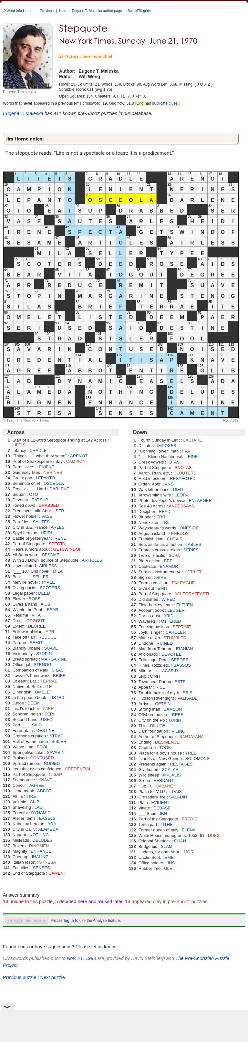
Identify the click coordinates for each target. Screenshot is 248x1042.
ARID (168, 615)
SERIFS (191, 549)
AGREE (36, 785)
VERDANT (164, 780)
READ (164, 511)
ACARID (170, 670)
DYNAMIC (41, 812)
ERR (160, 517)
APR (50, 631)
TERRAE (48, 681)
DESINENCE (167, 742)
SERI (49, 714)
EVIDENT (160, 802)
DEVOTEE (171, 654)
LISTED (57, 697)
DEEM (33, 703)
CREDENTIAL (78, 768)
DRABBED (49, 505)
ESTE (180, 681)
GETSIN (162, 703)
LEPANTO (45, 477)
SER (60, 510)
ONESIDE (189, 528)
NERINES (53, 472)
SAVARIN (56, 752)
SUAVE (51, 648)
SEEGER (180, 659)
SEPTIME (181, 626)
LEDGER (175, 610)
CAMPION (76, 461)
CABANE (164, 786)
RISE (160, 687)
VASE (46, 516)
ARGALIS (171, 775)
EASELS (47, 818)
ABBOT (44, 790)
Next (63, 11)
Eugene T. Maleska (23, 113)
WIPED (168, 599)
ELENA (189, 830)
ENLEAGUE (183, 582)
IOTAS (173, 462)
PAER (48, 708)
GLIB (34, 801)
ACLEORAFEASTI (191, 593)
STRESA (47, 862)
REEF (177, 714)
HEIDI (46, 532)
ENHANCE (41, 851)
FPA (186, 451)
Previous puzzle (19, 977)
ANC (169, 484)
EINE (193, 456)
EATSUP (40, 499)
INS (171, 862)
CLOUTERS (184, 473)
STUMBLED (174, 637)
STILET (194, 571)
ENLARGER (200, 500)
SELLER (41, 576)
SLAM (166, 846)
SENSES (41, 867)
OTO (33, 494)
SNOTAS (183, 467)
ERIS (187, 692)
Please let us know (95, 946)
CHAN (180, 841)
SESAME (50, 554)
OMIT (155, 676)
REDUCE (47, 637)
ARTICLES (92, 560)
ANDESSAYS (181, 506)
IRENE (59, 538)
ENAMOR (169, 566)
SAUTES (41, 521)
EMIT (163, 588)
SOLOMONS (197, 758)
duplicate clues (165, 103)
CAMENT (57, 873)
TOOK (165, 747)
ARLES (58, 527)
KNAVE (45, 779)
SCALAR (170, 769)
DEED (44, 593)
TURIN (174, 720)
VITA (36, 615)
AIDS (45, 604)
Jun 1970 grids (139, 11)
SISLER (58, 741)
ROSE (35, 598)
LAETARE (192, 440)
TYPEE (48, 582)
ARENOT (79, 455)
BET (168, 560)
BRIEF (59, 675)
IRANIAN (184, 648)
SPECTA (57, 543)
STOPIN (44, 653)
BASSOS (182, 665)
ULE (168, 868)
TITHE (166, 824)
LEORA (181, 495)
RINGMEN (39, 845)
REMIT (35, 642)
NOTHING (39, 834)
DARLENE (59, 488)
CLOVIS (174, 539)
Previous (47, 11)
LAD (39, 807)
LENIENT (45, 466)
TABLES (193, 544)
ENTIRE (28, 796)
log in (69, 920)
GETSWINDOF (67, 549)
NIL (167, 522)
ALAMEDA (48, 829)
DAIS (176, 791)
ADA (51, 823)
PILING (178, 731)
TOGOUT (36, 620)
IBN (163, 813)
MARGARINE (54, 659)
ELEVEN (184, 604)
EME (169, 857)
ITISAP (55, 774)
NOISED (52, 763)
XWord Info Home (18, 11)
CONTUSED (42, 757)
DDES (214, 835)
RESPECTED (182, 478)
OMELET (43, 692)
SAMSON (173, 709)
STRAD (56, 736)
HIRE (161, 577)
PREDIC (189, 819)
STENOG (42, 664)
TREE (191, 753)
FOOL (42, 747)
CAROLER (176, 632)
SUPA (174, 555)
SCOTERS (50, 587)
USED (47, 719)
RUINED (165, 643)
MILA (58, 571)
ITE (48, 686)
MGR (188, 851)
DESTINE (45, 730)
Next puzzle (52, 977)
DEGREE (37, 626)
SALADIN (178, 797)
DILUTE (157, 725)
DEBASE (161, 808)
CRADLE (37, 450)
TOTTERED (170, 621)
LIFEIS (19, 445)
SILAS (58, 670)
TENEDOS (179, 533)
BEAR (52, 609)
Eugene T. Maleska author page (97, 11)
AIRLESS (48, 565)
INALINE (40, 856)
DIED (178, 489)
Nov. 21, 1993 (81, 958)
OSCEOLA (54, 483)
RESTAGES (181, 764)
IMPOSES (166, 445)
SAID (37, 725)
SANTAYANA (191, 736)
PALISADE (187, 698)
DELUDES (42, 840)
